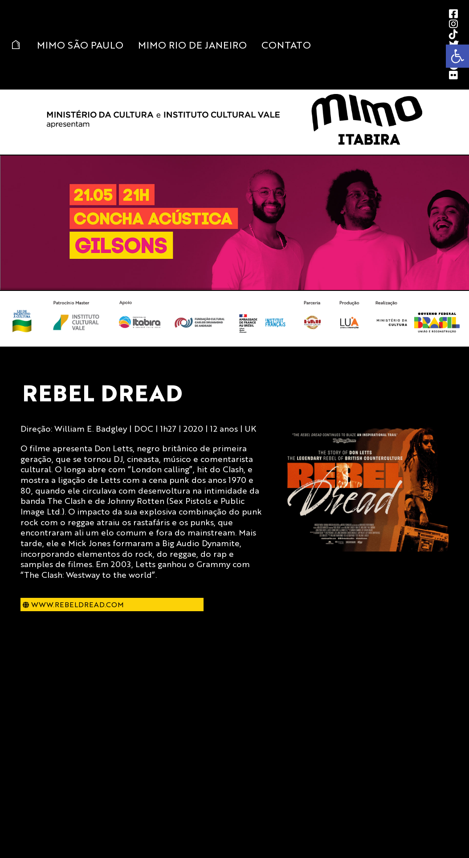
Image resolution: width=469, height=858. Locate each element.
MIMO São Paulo (80, 44)
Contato (286, 44)
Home (15, 44)
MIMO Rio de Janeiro (192, 44)
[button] (457, 56)
